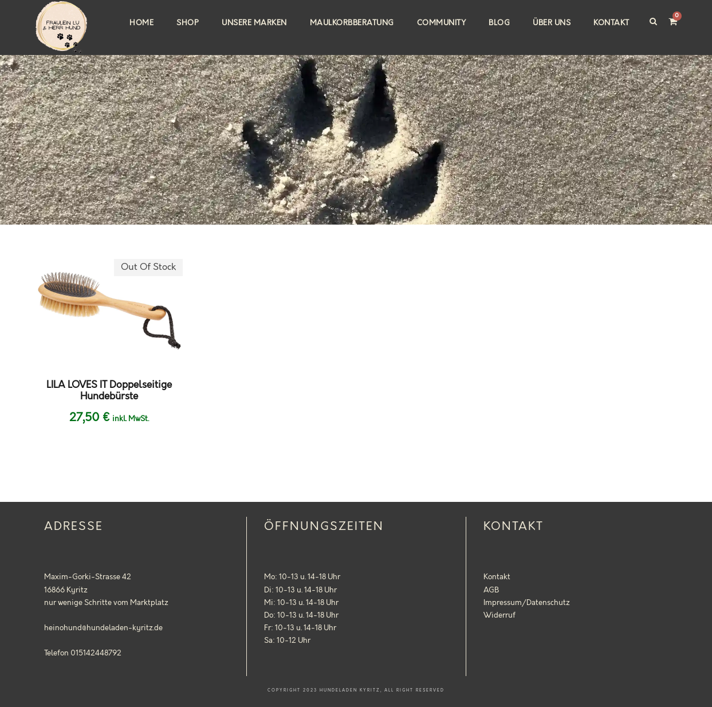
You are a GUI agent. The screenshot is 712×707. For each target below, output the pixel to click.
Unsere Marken (254, 23)
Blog (499, 23)
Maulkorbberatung (352, 23)
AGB (491, 590)
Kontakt (611, 23)
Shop (187, 23)
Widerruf (499, 615)
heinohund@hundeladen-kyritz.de (103, 628)
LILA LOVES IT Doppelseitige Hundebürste (109, 390)
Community (441, 23)
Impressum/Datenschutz (526, 602)
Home (141, 23)
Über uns (552, 23)
